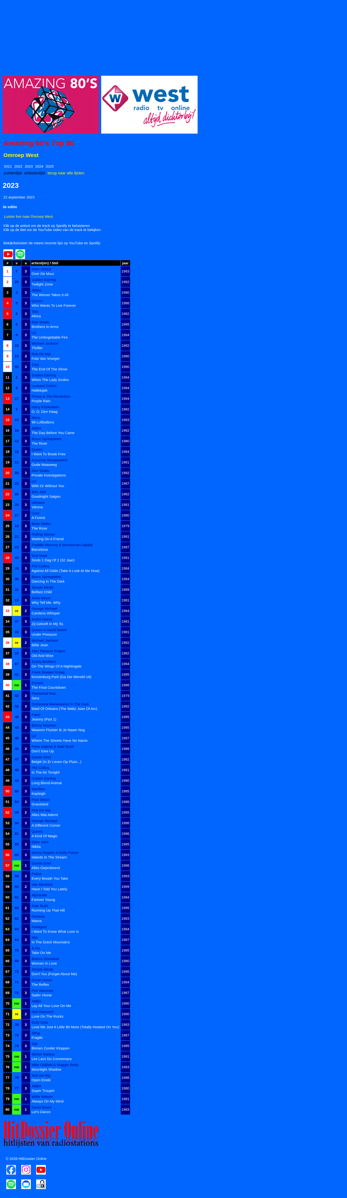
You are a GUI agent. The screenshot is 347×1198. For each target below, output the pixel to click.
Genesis (38, 916)
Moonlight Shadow (46, 1069)
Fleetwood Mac (44, 693)
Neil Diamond (42, 1012)
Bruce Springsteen (46, 439)
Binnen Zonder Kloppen (51, 1048)
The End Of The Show (49, 369)
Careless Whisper (46, 613)
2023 (29, 166)
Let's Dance (41, 1112)
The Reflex (40, 984)
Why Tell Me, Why (46, 602)
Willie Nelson (42, 1097)
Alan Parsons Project (48, 651)
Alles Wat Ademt (45, 815)
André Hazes (42, 619)
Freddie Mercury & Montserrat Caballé (62, 545)
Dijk (35, 1043)
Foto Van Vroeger (46, 358)
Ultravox (38, 502)
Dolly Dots (40, 1022)
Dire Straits (40, 322)
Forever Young (43, 900)
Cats (35, 364)
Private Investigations (49, 475)
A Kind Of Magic (45, 836)
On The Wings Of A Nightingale (56, 666)
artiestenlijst (34, 173)
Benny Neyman (44, 725)
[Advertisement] (147, 36)
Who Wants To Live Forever (54, 305)
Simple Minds (42, 587)
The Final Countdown (49, 687)
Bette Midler (41, 524)
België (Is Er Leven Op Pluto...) (56, 762)
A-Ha (36, 948)
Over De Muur (43, 274)
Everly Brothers (44, 662)
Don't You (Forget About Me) (54, 974)
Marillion (38, 789)
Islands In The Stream (49, 857)
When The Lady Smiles (50, 380)
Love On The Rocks (47, 1016)
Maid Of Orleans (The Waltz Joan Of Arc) (64, 709)
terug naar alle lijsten (65, 173)
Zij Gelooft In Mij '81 (47, 624)
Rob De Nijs (41, 354)
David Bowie (42, 1107)
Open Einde (41, 1080)
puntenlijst (13, 173)
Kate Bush (40, 906)
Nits (35, 937)
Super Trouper (43, 1091)
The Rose (39, 528)
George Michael (44, 608)
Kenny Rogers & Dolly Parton (55, 853)
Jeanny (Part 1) (44, 719)
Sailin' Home (42, 995)
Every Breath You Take (50, 878)
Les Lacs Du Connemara (52, 1059)
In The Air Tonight (46, 772)
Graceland (40, 804)
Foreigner (39, 927)
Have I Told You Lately (49, 889)
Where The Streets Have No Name (59, 740)
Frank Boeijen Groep (48, 672)
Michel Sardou (43, 1054)
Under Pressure (44, 634)
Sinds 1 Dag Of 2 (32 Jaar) (53, 560)
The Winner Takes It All (50, 295)
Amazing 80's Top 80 (38, 143)
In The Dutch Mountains (51, 942)
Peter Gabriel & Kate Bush (53, 746)
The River (39, 443)
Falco (36, 715)
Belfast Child (42, 592)
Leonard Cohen (44, 386)
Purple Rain (41, 401)
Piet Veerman (42, 990)
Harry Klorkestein (45, 407)
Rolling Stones (43, 534)
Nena (36, 417)
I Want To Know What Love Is (55, 931)
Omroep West (21, 155)
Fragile (37, 1037)
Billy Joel (39, 492)
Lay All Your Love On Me (51, 1006)
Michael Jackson (45, 343)
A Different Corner (46, 825)
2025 (50, 166)
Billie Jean (40, 645)
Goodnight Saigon (46, 496)
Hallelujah (39, 390)
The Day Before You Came (53, 433)
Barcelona (40, 549)
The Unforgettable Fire (50, 337)
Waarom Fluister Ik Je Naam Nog (58, 730)
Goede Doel (41, 757)
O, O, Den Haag (45, 411)
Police (36, 874)
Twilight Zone (42, 284)
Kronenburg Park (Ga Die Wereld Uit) (61, 677)
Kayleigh (39, 793)
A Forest (38, 518)
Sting (36, 1033)
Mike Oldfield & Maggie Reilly (55, 1065)
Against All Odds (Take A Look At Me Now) (66, 571)
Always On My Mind (48, 1101)
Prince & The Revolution (51, 396)
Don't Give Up (43, 751)
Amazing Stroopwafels (49, 460)
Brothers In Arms (45, 327)
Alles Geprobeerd (46, 868)
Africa (36, 316)
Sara (35, 698)
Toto (35, 311)
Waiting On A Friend (48, 539)
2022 (18, 166)
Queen (37, 301)
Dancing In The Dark (48, 581)
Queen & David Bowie (49, 630)
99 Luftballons (43, 422)
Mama (37, 921)
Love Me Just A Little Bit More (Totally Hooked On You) (75, 1027)
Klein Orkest (41, 269)
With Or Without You (48, 486)
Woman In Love (44, 963)
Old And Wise (42, 655)
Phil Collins (40, 566)
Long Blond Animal (47, 783)
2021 (8, 166)
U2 (34, 333)
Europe (37, 683)
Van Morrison (42, 884)
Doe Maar (39, 555)
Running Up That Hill (48, 910)
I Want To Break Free (49, 454)
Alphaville (39, 895)
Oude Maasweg (44, 465)
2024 (39, 166)
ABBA (36, 290)
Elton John (40, 842)
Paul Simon (41, 799)
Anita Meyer (41, 598)
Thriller (37, 348)
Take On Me (41, 953)
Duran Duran (42, 980)
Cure (36, 513)
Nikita (36, 846)
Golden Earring (44, 280)
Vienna (37, 507)
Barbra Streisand (45, 959)
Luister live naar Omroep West (28, 216)
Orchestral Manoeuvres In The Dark (60, 704)
